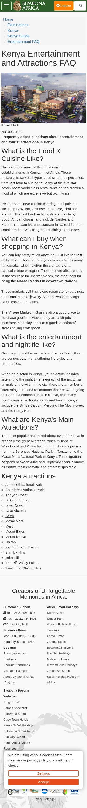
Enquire (65, 5)
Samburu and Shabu (21, 547)
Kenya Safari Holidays (18, 725)
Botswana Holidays (60, 647)
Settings (43, 773)
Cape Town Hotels (15, 719)
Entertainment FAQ (24, 42)
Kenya (13, 30)
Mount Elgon (15, 531)
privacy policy (37, 760)
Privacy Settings (43, 799)
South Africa (55, 613)
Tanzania (53, 630)
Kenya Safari (56, 636)
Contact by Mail (17, 624)
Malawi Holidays (58, 659)
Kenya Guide (18, 36)
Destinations (18, 25)
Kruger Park (55, 618)
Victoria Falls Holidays (62, 624)
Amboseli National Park (23, 485)
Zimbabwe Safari (58, 671)
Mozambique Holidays (62, 665)
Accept (43, 782)
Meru (9, 526)
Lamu (9, 516)
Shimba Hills (15, 552)
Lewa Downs (15, 505)
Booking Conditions (16, 665)
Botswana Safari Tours (18, 731)
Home (8, 19)
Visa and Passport (15, 671)
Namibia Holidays (59, 653)
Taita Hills (12, 558)
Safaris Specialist (15, 708)
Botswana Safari (14, 713)
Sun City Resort (14, 737)
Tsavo (10, 568)
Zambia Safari (56, 642)
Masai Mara (14, 521)
